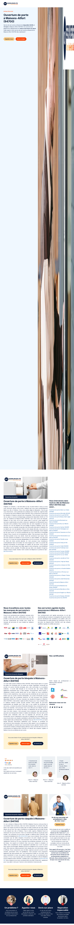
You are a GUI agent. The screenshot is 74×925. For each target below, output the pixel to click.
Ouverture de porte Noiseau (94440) (59, 596)
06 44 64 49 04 (8, 551)
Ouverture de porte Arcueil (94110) (58, 515)
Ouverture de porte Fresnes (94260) (59, 551)
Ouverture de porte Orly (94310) (58, 597)
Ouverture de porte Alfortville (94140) (59, 513)
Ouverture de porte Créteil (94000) (58, 546)
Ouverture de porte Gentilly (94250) (59, 553)
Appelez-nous (9, 39)
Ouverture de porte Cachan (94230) (59, 527)
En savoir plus (38, 563)
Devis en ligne (21, 39)
